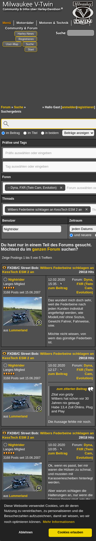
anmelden (69, 107)
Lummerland (18, 330)
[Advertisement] (48, 71)
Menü (7, 23)
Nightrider (16, 279)
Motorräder (25, 23)
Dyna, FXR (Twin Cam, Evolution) (84, 286)
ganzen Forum (46, 249)
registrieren (85, 107)
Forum (5, 107)
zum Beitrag (58, 286)
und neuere (80, 235)
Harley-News (26, 33)
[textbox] (33, 153)
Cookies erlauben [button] (70, 532)
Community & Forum (21, 28)
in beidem (50, 133)
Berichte (80, 23)
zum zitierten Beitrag (72, 389)
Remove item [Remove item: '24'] (61, 188)
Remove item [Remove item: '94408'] (86, 209)
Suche (18, 107)
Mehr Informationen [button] (59, 522)
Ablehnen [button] (26, 532)
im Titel (30, 133)
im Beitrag (11, 133)
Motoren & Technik (54, 23)
